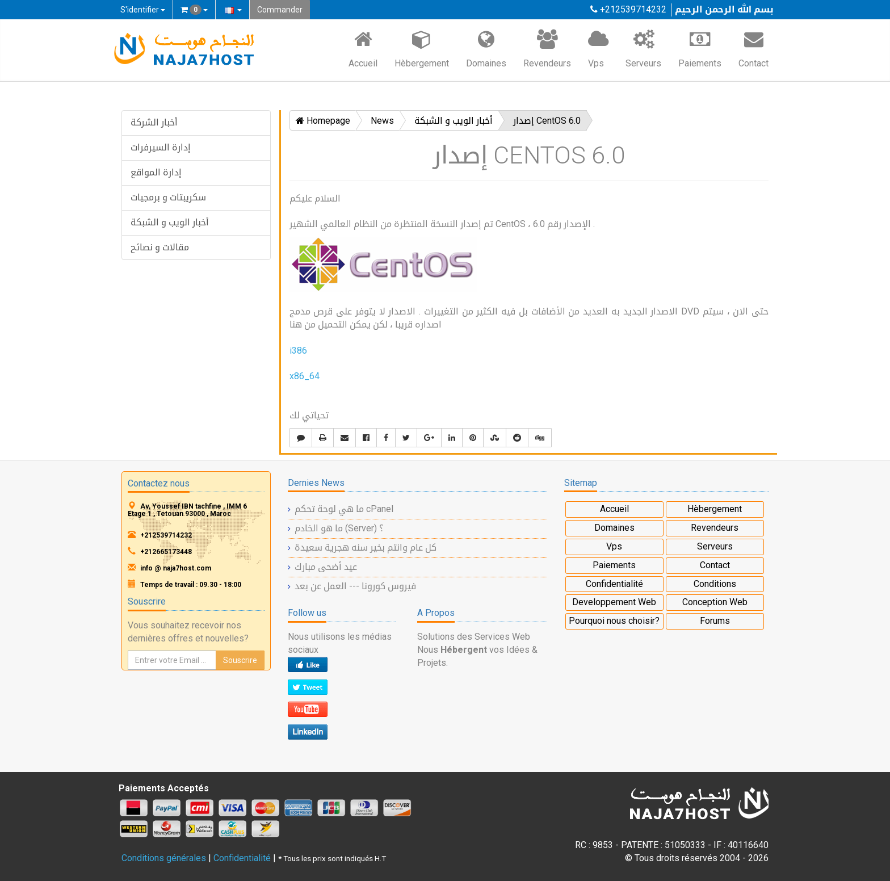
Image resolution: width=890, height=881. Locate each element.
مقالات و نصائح (160, 247)
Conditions (715, 583)
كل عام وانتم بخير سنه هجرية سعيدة (365, 547)
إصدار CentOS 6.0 (547, 120)
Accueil (363, 48)
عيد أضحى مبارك (326, 566)
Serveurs (643, 48)
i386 (298, 350)
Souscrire (240, 660)
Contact (753, 48)
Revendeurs (547, 48)
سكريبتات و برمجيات (168, 197)
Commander (280, 9)
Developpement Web (614, 602)
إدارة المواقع (156, 172)
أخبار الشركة (154, 122)
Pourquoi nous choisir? (614, 620)
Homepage (323, 120)
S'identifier (142, 9)
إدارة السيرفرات (161, 147)
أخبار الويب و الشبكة (170, 222)
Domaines (486, 48)
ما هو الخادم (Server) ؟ (339, 528)
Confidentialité (614, 583)
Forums (715, 620)
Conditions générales (163, 858)
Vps (598, 48)
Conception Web (715, 602)
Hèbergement (421, 48)
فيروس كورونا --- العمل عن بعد (355, 586)
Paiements (699, 48)
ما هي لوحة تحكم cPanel (344, 509)
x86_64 (304, 376)
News (382, 120)
